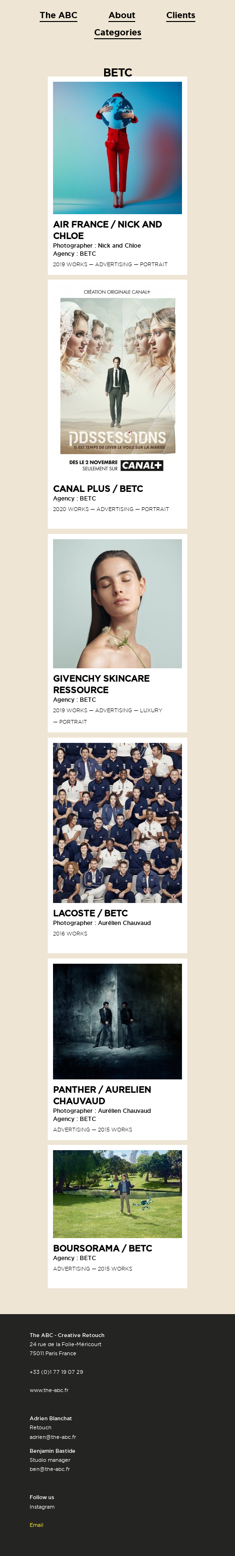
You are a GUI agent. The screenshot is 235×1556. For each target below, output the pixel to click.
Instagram (42, 1507)
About (121, 15)
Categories (117, 32)
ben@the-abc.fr (50, 1469)
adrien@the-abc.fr (53, 1437)
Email (36, 1525)
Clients (180, 15)
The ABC (58, 15)
